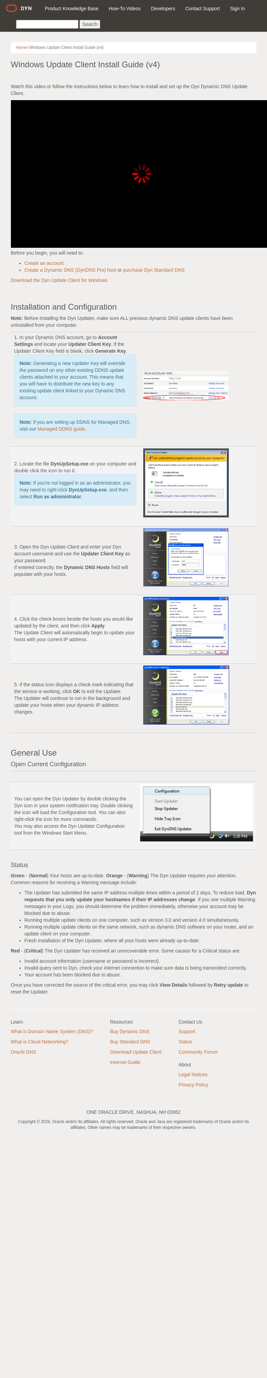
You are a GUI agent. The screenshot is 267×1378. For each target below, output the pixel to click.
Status (185, 1041)
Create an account (44, 263)
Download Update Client (136, 1052)
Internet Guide (125, 1062)
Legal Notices (193, 1074)
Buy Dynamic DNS (130, 1031)
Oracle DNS (23, 1052)
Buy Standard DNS (130, 1041)
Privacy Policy (193, 1084)
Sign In (237, 8)
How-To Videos (125, 8)
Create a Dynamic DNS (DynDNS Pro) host (70, 270)
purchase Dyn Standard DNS (154, 270)
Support (187, 1031)
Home (21, 47)
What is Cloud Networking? (40, 1041)
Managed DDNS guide (61, 429)
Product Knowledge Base (72, 8)
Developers (163, 8)
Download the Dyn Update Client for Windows (59, 280)
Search (89, 24)
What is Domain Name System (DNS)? (52, 1031)
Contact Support (202, 8)
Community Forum (198, 1052)
